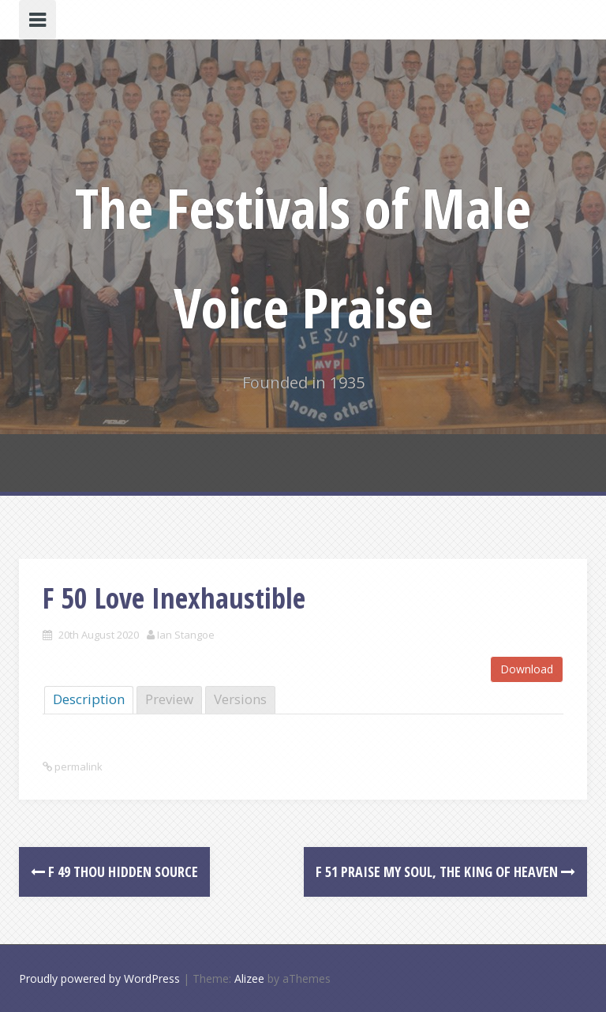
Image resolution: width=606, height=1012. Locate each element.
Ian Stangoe (186, 635)
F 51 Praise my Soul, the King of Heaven (445, 871)
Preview (169, 699)
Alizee (249, 978)
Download (526, 669)
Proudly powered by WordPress (99, 978)
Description (89, 699)
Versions (240, 699)
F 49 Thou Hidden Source (114, 871)
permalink (77, 766)
